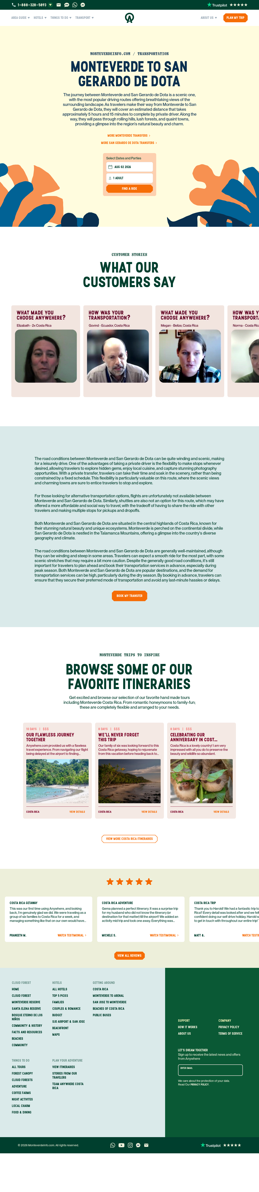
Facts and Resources (27, 1032)
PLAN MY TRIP (235, 18)
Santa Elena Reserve (26, 1009)
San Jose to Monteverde (109, 1002)
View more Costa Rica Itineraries (129, 839)
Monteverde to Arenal (108, 996)
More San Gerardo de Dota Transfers (129, 143)
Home (15, 989)
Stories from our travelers (64, 1075)
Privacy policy (229, 1027)
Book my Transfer (129, 596)
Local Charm (21, 1106)
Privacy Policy (200, 1084)
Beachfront (60, 1028)
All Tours (19, 1067)
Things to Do (61, 17)
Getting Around (104, 983)
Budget (57, 1015)
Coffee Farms (21, 1093)
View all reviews (130, 956)
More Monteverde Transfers (129, 135)
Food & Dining (22, 1112)
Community (20, 1045)
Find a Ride (129, 189)
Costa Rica (100, 989)
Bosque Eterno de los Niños (27, 1017)
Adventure (19, 1086)
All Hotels (59, 989)
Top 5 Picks (60, 996)
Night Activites (22, 1099)
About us (184, 1033)
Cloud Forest (21, 983)
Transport (84, 17)
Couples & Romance (66, 1009)
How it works (187, 1027)
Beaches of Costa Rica (108, 1009)
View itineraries (63, 1067)
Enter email (186, 1068)
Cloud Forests (22, 1080)
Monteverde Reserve (26, 1002)
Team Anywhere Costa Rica (68, 1086)
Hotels (40, 17)
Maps (56, 1034)
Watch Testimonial (72, 935)
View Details (79, 812)
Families (58, 1002)
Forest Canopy (22, 1073)
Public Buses (102, 1015)
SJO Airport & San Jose (68, 1022)
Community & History (27, 1026)
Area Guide (20, 17)
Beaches (17, 1039)
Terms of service (230, 1033)
